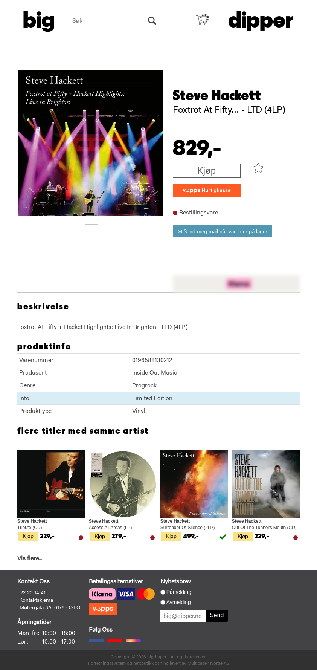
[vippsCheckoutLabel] (207, 190)
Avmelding (178, 602)
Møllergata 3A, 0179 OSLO (50, 607)
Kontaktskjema (36, 599)
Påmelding (178, 592)
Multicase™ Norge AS (208, 662)
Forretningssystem (107, 662)
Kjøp (206, 170)
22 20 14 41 (33, 592)
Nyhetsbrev (175, 581)
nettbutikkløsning (151, 662)
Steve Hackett (217, 95)
